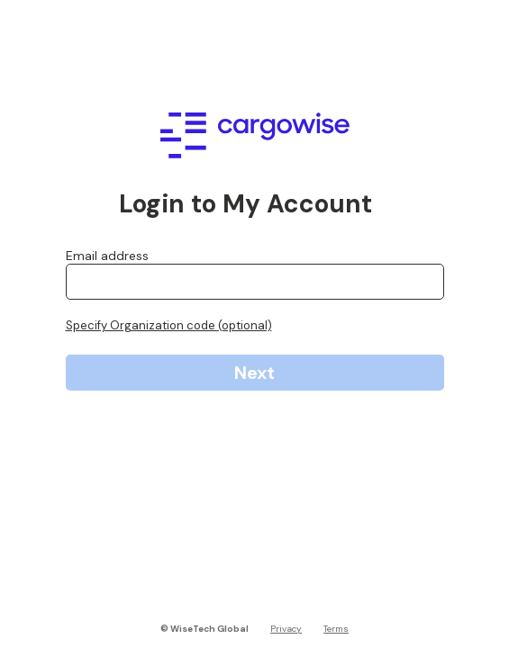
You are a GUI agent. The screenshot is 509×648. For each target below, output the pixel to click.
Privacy (286, 628)
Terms (336, 628)
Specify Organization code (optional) (169, 325)
